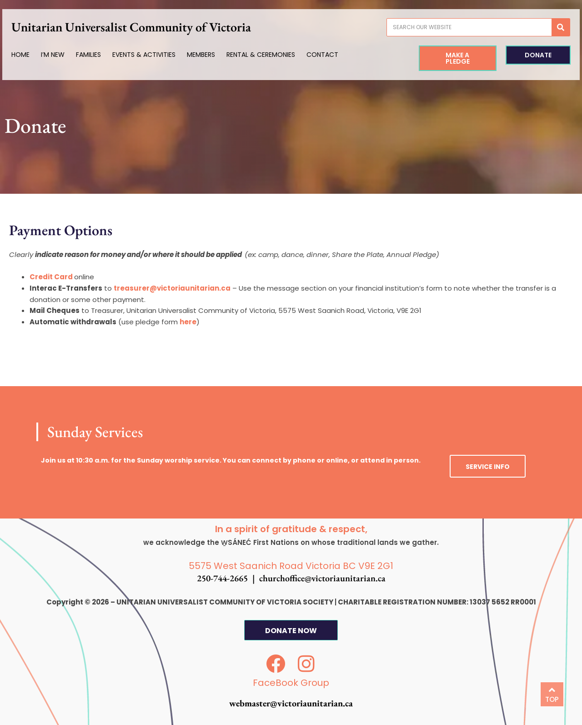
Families (100, 54)
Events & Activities (156, 54)
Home (33, 54)
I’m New (65, 54)
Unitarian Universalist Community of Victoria (143, 27)
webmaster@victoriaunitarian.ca (291, 703)
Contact (335, 54)
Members (213, 54)
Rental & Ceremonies (273, 54)
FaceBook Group (291, 682)
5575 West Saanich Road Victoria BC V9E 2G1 (291, 565)
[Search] (548, 27)
